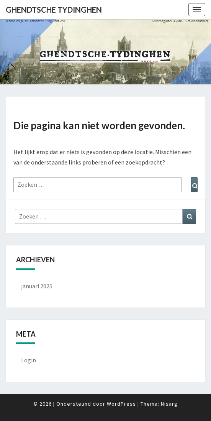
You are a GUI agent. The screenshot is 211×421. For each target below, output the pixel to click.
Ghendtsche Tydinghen (54, 9)
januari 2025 (36, 286)
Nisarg (169, 403)
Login (28, 360)
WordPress (121, 403)
